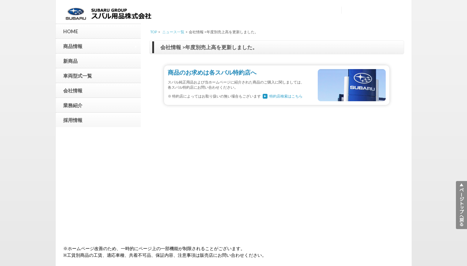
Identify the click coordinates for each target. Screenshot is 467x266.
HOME (70, 31)
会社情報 (72, 90)
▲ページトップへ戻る (461, 205)
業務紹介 (72, 105)
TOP (153, 32)
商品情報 (100, 46)
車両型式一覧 (77, 76)
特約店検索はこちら (286, 96)
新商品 (70, 61)
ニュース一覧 (173, 32)
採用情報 (72, 120)
